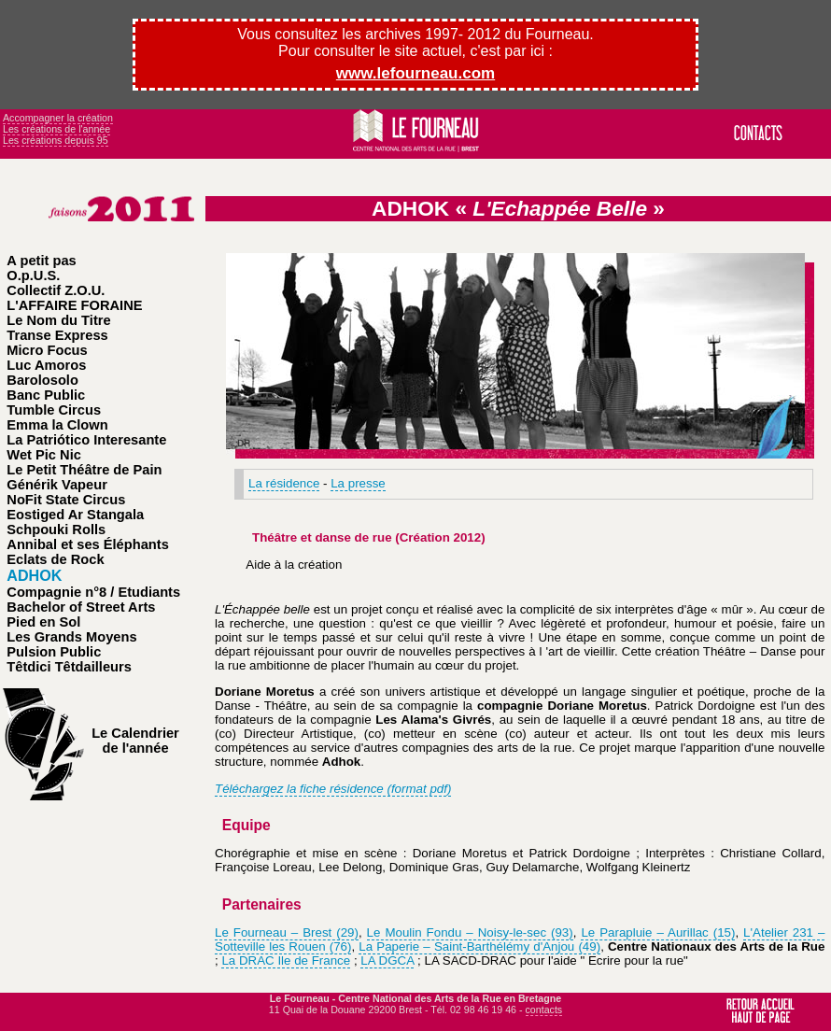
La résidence (283, 483)
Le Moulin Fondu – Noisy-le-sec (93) (470, 932)
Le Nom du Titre (58, 320)
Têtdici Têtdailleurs (69, 666)
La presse (358, 483)
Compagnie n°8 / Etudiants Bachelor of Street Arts (93, 599)
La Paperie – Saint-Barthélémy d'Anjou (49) (479, 946)
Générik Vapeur (57, 484)
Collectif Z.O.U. (56, 290)
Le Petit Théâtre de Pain (84, 469)
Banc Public (46, 395)
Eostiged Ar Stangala (75, 514)
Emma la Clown (57, 424)
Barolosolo (42, 380)
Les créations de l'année (56, 128)
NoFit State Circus (66, 499)
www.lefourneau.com (415, 73)
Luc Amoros (46, 365)
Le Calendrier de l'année (135, 741)
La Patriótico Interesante (86, 439)
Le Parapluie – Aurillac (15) (658, 932)
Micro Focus (47, 350)
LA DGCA (387, 960)
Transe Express (57, 335)
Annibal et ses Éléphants (87, 544)
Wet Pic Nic (44, 454)
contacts (544, 1009)
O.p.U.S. (33, 275)
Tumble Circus (54, 410)
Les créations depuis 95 (55, 140)
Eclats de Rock (55, 559)
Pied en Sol (43, 621)
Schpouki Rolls (56, 529)
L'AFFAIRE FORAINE (74, 305)
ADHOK (34, 575)
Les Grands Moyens (71, 636)
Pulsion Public (54, 651)
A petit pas (41, 260)
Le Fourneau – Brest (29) (287, 932)
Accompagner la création (58, 117)
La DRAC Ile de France (285, 960)
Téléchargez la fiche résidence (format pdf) (333, 789)
